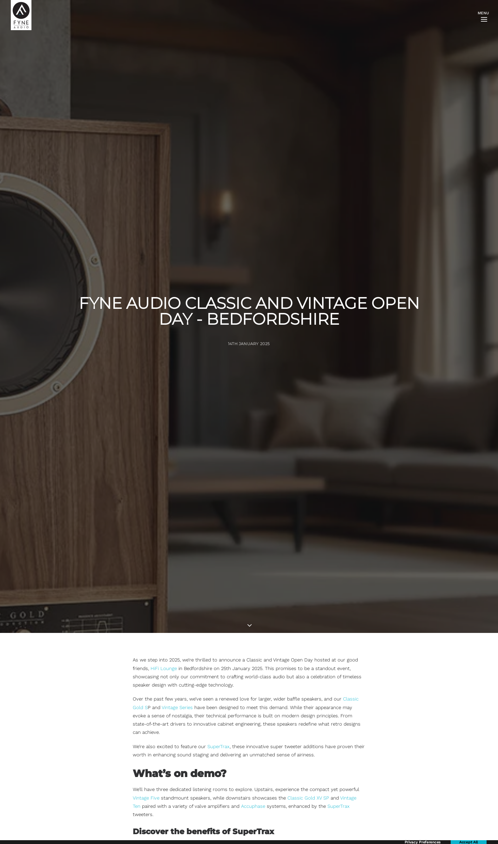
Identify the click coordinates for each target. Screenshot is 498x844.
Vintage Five (146, 700)
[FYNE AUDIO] (21, 15)
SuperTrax (218, 648)
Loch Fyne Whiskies (315, 797)
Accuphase (253, 708)
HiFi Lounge (164, 570)
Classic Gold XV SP (308, 700)
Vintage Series (177, 609)
